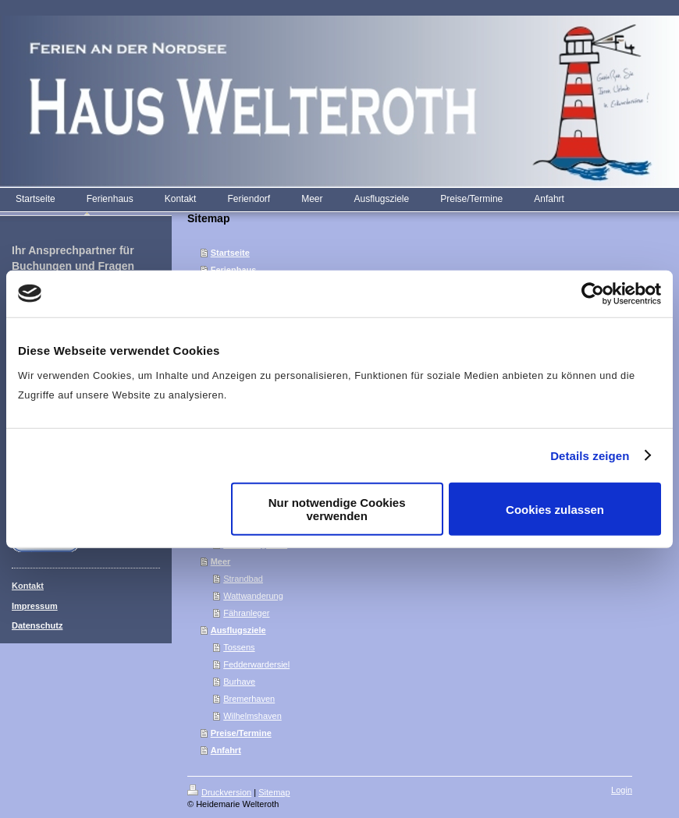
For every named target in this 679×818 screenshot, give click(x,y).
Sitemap (274, 792)
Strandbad (243, 578)
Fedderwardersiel (256, 664)
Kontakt (28, 585)
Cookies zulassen (555, 508)
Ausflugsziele (238, 630)
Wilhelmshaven (252, 716)
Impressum (35, 606)
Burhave (239, 681)
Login (621, 790)
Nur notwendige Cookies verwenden (337, 509)
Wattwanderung (253, 595)
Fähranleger (246, 613)
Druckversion (219, 792)
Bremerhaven (249, 698)
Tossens (238, 647)
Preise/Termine (241, 733)
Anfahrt (226, 750)
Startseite (230, 252)
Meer (221, 561)
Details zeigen (589, 455)
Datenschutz (37, 625)
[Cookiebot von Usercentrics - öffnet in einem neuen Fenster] (592, 293)
